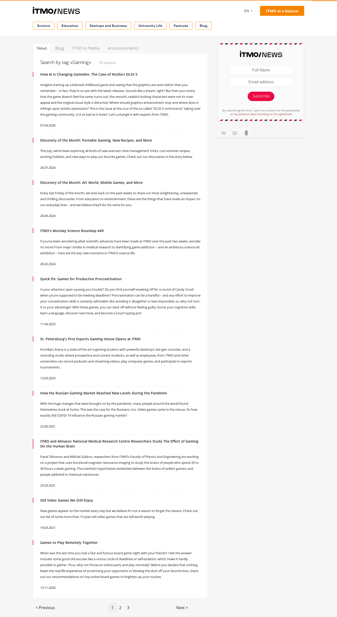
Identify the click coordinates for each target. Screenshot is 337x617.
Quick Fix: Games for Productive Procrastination (81, 279)
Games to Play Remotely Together (69, 542)
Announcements (123, 48)
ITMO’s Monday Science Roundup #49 (72, 230)
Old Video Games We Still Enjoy (66, 500)
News (42, 48)
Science (43, 25)
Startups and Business (108, 25)
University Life (150, 25)
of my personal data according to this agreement (261, 114)
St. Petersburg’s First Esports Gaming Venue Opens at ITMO (90, 339)
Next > (182, 607)
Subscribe (261, 96)
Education (69, 25)
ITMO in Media (85, 48)
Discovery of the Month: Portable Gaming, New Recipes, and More (96, 140)
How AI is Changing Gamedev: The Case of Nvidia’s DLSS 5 (88, 74)
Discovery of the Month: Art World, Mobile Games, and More (91, 182)
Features (181, 25)
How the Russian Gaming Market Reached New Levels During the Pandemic (103, 393)
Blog (203, 25)
